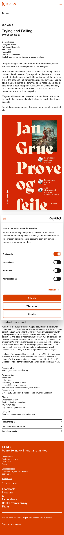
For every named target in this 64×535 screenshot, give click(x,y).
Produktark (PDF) (9, 421)
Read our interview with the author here (18, 414)
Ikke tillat (32, 314)
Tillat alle (32, 298)
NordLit (49, 517)
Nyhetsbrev (9, 499)
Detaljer (52, 289)
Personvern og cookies (11, 524)
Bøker (6, 13)
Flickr (5, 506)
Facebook (8, 489)
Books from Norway (14, 503)
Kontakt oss (7, 478)
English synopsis (9, 430)
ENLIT (42, 517)
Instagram (8, 492)
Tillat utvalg (32, 306)
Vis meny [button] (60, 4)
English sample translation (13, 426)
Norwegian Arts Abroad (29, 517)
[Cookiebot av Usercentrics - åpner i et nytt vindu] (49, 219)
